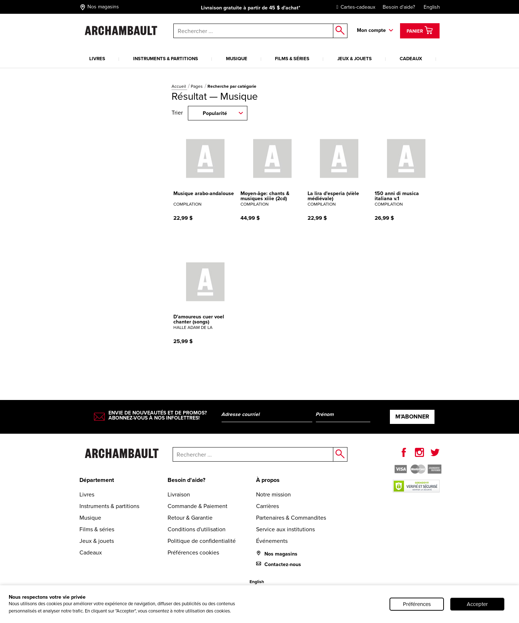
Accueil (179, 86)
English (432, 7)
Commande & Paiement (197, 506)
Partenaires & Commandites (291, 517)
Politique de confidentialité (202, 541)
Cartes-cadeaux (354, 7)
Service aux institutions (285, 529)
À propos (268, 480)
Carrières (267, 506)
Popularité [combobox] (215, 113)
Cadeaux (411, 58)
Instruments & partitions (165, 58)
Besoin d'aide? (399, 7)
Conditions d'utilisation (197, 529)
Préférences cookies (193, 552)
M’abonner (412, 416)
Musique (236, 58)
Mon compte (371, 30)
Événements (272, 541)
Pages (197, 86)
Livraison (179, 494)
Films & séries (292, 58)
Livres (97, 58)
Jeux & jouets (354, 58)
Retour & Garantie (190, 517)
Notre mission (273, 494)
